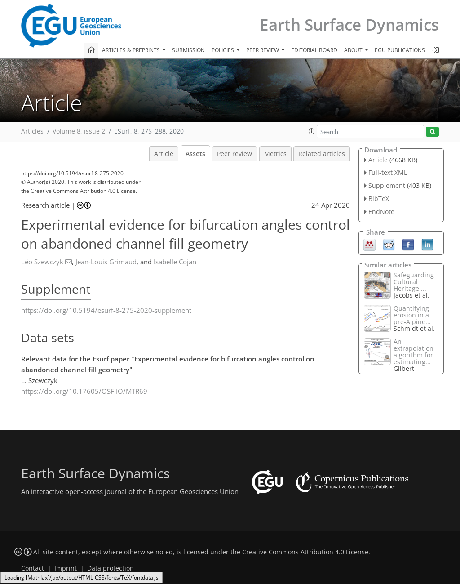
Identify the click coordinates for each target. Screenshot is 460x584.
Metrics (275, 154)
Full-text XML (387, 172)
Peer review (234, 154)
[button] (312, 131)
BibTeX (378, 198)
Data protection (110, 568)
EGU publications (400, 50)
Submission (188, 50)
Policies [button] (223, 50)
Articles (32, 131)
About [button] (354, 50)
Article (163, 154)
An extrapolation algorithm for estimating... (413, 351)
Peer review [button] (263, 50)
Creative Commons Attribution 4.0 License (305, 552)
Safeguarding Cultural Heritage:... (414, 282)
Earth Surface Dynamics (349, 24)
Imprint (65, 568)
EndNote (381, 211)
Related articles (321, 154)
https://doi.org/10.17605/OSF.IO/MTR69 (84, 391)
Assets (195, 154)
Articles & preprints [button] (131, 50)
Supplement (386, 185)
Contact (32, 568)
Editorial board (314, 50)
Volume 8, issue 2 (79, 131)
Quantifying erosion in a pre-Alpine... (412, 315)
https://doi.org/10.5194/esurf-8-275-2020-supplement (106, 310)
